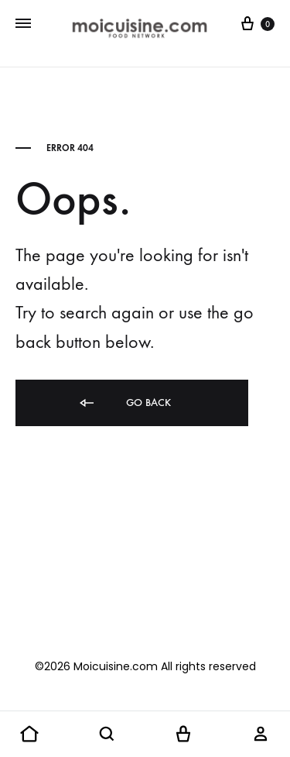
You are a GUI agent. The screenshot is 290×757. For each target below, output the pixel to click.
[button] (29, 734)
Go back (124, 403)
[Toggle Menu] (23, 24)
